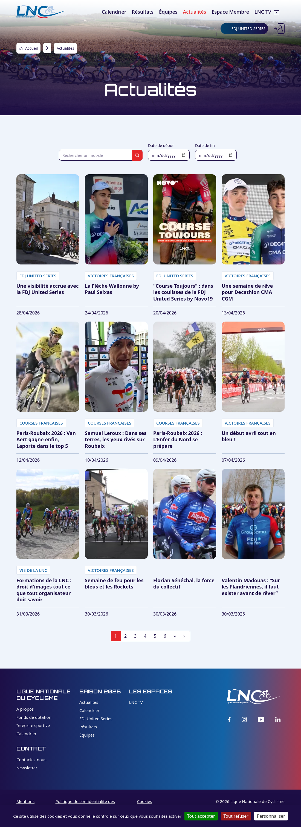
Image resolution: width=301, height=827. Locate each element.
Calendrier (26, 733)
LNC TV (136, 702)
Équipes (87, 735)
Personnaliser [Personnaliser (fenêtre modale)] (271, 816)
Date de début (161, 145)
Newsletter (26, 767)
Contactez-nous (31, 759)
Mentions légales (25, 804)
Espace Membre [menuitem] (230, 11)
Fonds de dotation (33, 717)
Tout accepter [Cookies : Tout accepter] (201, 816)
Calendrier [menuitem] (114, 11)
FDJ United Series (95, 718)
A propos (25, 709)
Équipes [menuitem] (168, 11)
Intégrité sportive (33, 725)
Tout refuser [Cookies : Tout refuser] (236, 816)
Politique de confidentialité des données (85, 804)
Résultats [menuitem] (143, 11)
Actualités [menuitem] (194, 11)
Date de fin (205, 145)
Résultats (88, 726)
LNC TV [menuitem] (262, 11)
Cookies (144, 801)
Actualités (88, 702)
